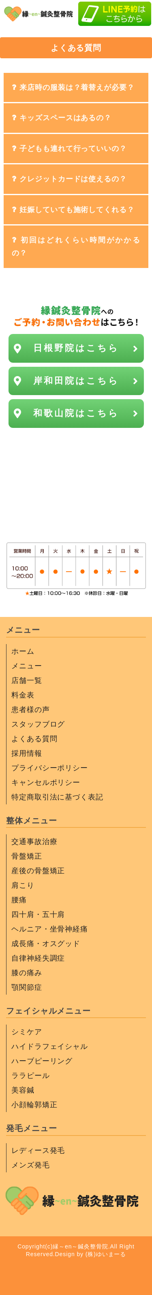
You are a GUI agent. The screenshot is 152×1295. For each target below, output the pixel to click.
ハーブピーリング (42, 1061)
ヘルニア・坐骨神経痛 (49, 929)
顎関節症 (26, 987)
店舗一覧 (26, 680)
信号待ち (76, 482)
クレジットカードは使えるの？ (73, 179)
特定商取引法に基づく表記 (57, 797)
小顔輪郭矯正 (34, 1105)
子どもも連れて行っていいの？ (73, 149)
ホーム (22, 651)
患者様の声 (30, 710)
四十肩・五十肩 (38, 914)
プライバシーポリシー (49, 768)
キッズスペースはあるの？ (65, 118)
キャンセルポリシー (45, 782)
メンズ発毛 (30, 1165)
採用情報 (26, 753)
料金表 (22, 695)
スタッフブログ (38, 724)
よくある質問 (34, 739)
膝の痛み (26, 973)
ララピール (30, 1076)
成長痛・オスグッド (45, 944)
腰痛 (19, 900)
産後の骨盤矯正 (38, 871)
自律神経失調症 (38, 958)
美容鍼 (22, 1090)
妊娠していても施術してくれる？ (77, 210)
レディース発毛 (38, 1150)
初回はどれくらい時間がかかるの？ (76, 246)
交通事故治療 (34, 842)
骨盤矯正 (26, 856)
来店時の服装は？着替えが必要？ (77, 87)
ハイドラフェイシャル (49, 1046)
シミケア (26, 1032)
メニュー (26, 666)
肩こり (22, 885)
